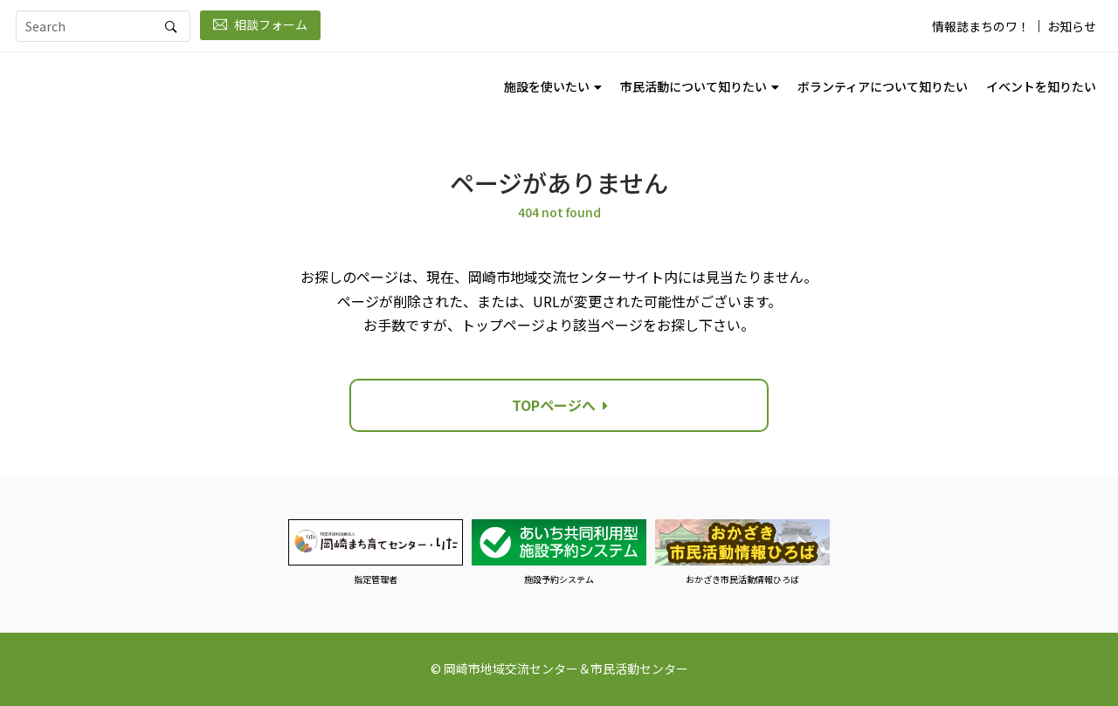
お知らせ (1071, 26)
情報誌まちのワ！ (981, 26)
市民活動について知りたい (693, 86)
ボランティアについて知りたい (882, 86)
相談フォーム (260, 24)
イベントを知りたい (1041, 86)
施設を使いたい (547, 86)
